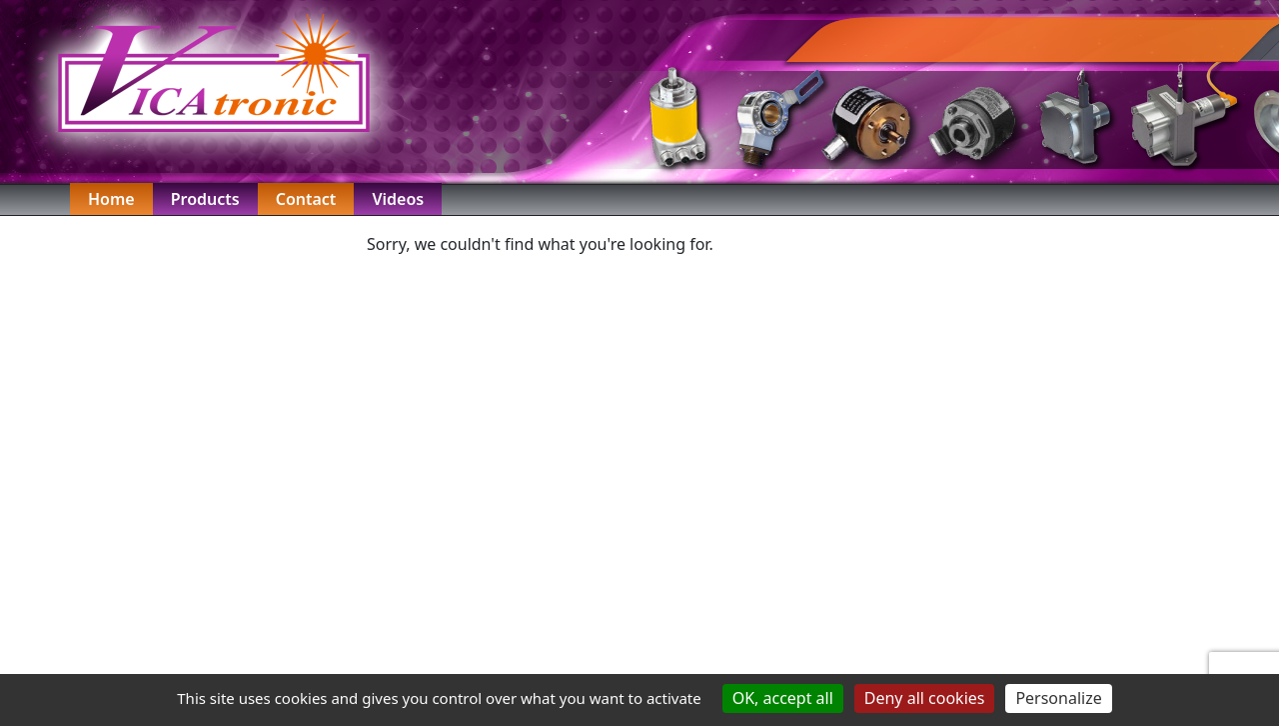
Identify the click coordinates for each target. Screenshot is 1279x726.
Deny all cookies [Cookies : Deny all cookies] (924, 698)
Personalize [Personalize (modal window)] (1058, 698)
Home (111, 199)
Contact (306, 199)
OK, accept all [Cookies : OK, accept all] (782, 698)
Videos (398, 199)
